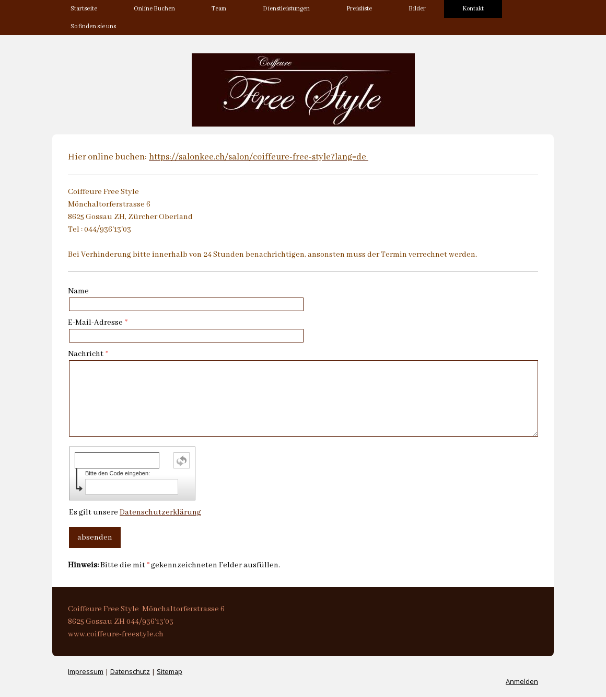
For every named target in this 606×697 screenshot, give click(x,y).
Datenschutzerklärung (160, 512)
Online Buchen (154, 9)
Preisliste (359, 9)
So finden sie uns (93, 26)
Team (219, 9)
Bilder (417, 9)
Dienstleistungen (286, 9)
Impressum (85, 671)
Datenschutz (130, 671)
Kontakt (473, 9)
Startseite (84, 9)
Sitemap (169, 671)
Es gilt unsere (135, 512)
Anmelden (522, 681)
